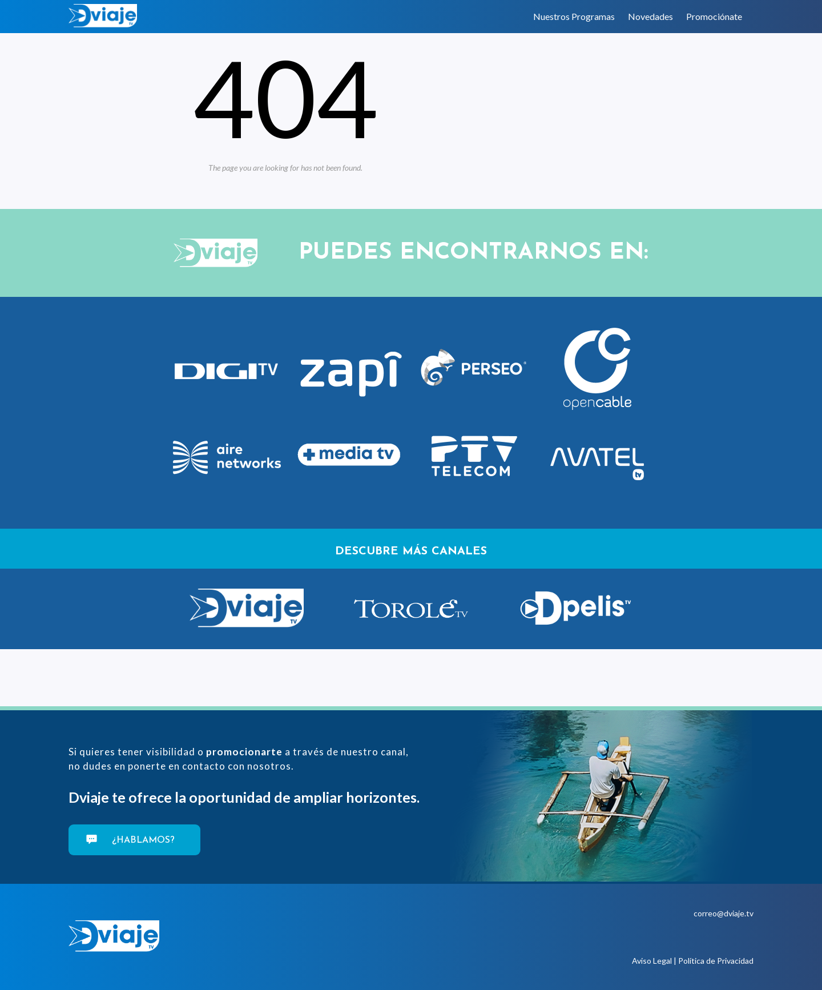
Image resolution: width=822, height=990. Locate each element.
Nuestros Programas (574, 16)
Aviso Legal (652, 960)
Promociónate (714, 16)
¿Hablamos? (142, 840)
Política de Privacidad (716, 960)
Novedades (650, 16)
